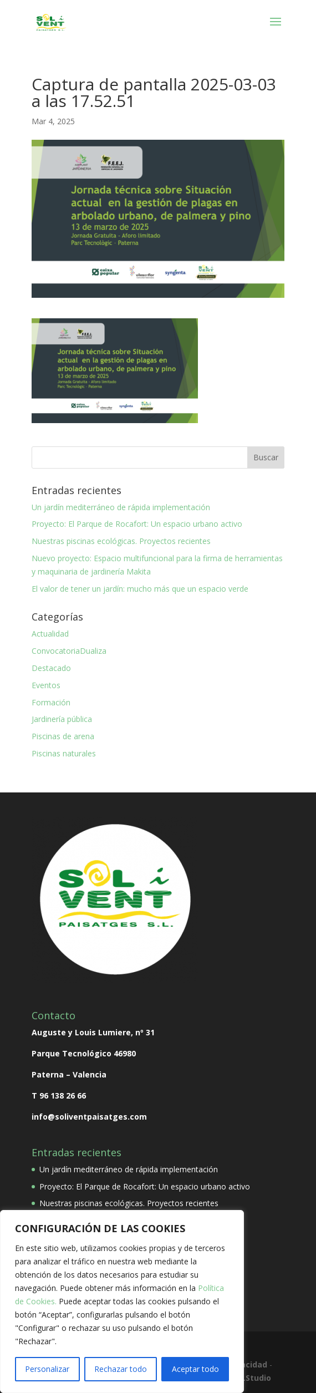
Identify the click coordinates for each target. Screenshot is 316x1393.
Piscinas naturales (64, 753)
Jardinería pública (62, 719)
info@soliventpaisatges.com (89, 1116)
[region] (122, 1301)
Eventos (46, 685)
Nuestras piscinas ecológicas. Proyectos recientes (121, 541)
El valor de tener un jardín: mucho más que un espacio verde (140, 588)
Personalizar (47, 1369)
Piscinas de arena (63, 736)
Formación (51, 702)
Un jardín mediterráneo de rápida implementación (121, 507)
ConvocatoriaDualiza (69, 650)
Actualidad (50, 633)
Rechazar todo (120, 1369)
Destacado (51, 668)
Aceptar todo (195, 1369)
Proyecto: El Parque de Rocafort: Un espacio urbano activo (137, 523)
